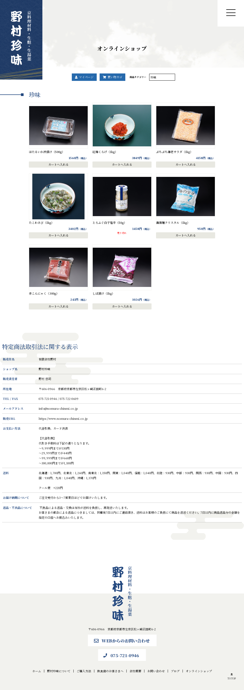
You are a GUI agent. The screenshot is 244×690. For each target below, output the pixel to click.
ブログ (175, 671)
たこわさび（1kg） (41, 222)
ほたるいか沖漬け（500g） (47, 152)
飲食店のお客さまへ (110, 671)
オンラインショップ (199, 671)
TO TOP (232, 676)
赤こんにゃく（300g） (44, 293)
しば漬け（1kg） (103, 293)
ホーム (36, 671)
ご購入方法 (84, 671)
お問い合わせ (156, 671)
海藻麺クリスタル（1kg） (173, 222)
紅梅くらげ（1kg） (105, 152)
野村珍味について (58, 671)
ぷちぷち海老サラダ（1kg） (174, 152)
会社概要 (135, 671)
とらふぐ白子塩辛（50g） (109, 222)
